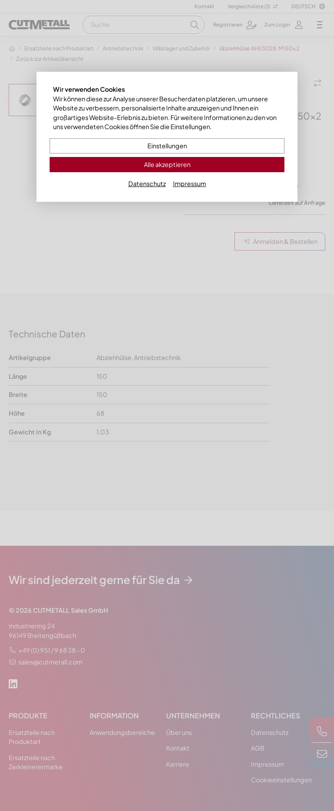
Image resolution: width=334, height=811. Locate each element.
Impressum (189, 183)
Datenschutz (147, 183)
